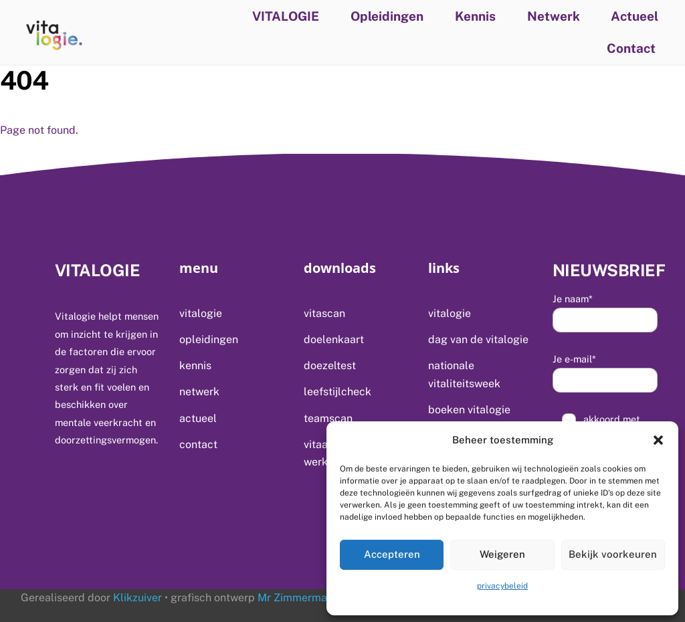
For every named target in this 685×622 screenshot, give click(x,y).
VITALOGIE (285, 16)
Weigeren (502, 554)
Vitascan (324, 313)
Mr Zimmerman (294, 597)
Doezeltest (330, 365)
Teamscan (328, 418)
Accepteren (392, 554)
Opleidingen (387, 16)
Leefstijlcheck (337, 391)
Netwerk (553, 16)
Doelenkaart (334, 339)
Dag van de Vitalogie (478, 339)
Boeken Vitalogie (469, 409)
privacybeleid (502, 586)
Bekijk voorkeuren (613, 554)
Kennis (475, 16)
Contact (631, 48)
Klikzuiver (137, 597)
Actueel (634, 16)
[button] (658, 440)
